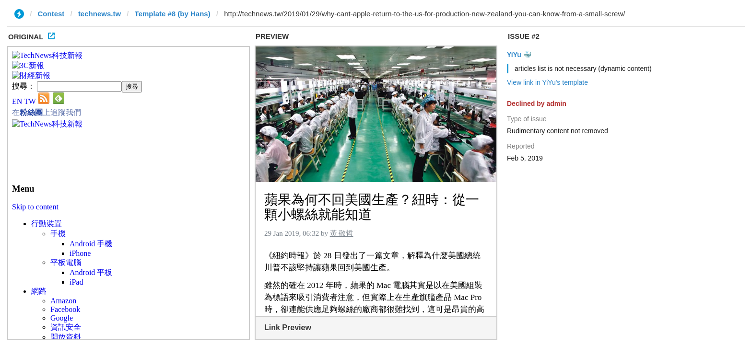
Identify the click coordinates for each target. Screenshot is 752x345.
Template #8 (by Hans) (173, 14)
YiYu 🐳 (519, 54)
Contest (51, 14)
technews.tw (99, 14)
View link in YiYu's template (547, 82)
